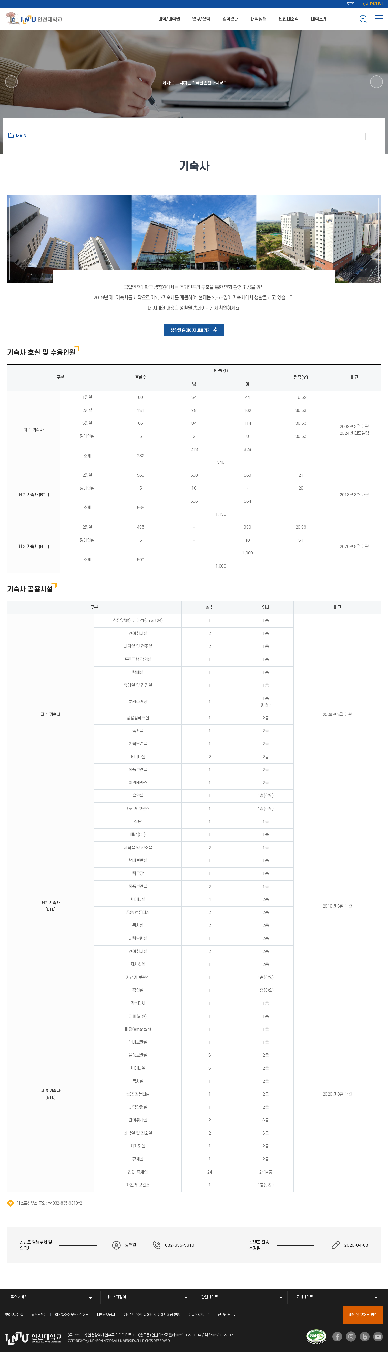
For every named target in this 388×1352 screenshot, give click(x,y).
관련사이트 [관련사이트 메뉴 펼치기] (209, 1297)
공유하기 (373, 136)
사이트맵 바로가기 (379, 19)
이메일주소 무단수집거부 (71, 1315)
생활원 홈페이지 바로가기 (192, 330)
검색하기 (363, 19)
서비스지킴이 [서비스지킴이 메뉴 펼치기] (116, 1297)
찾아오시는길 (14, 1315)
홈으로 (27, 135)
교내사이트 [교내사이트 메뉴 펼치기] (304, 1297)
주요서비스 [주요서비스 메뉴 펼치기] (19, 1297)
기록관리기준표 (198, 1315)
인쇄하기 (335, 136)
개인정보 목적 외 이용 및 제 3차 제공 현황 (152, 1315)
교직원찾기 (39, 1315)
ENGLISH (376, 4)
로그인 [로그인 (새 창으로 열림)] (351, 4)
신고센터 (224, 1315)
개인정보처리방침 (363, 1315)
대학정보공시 (106, 1315)
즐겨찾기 (355, 136)
